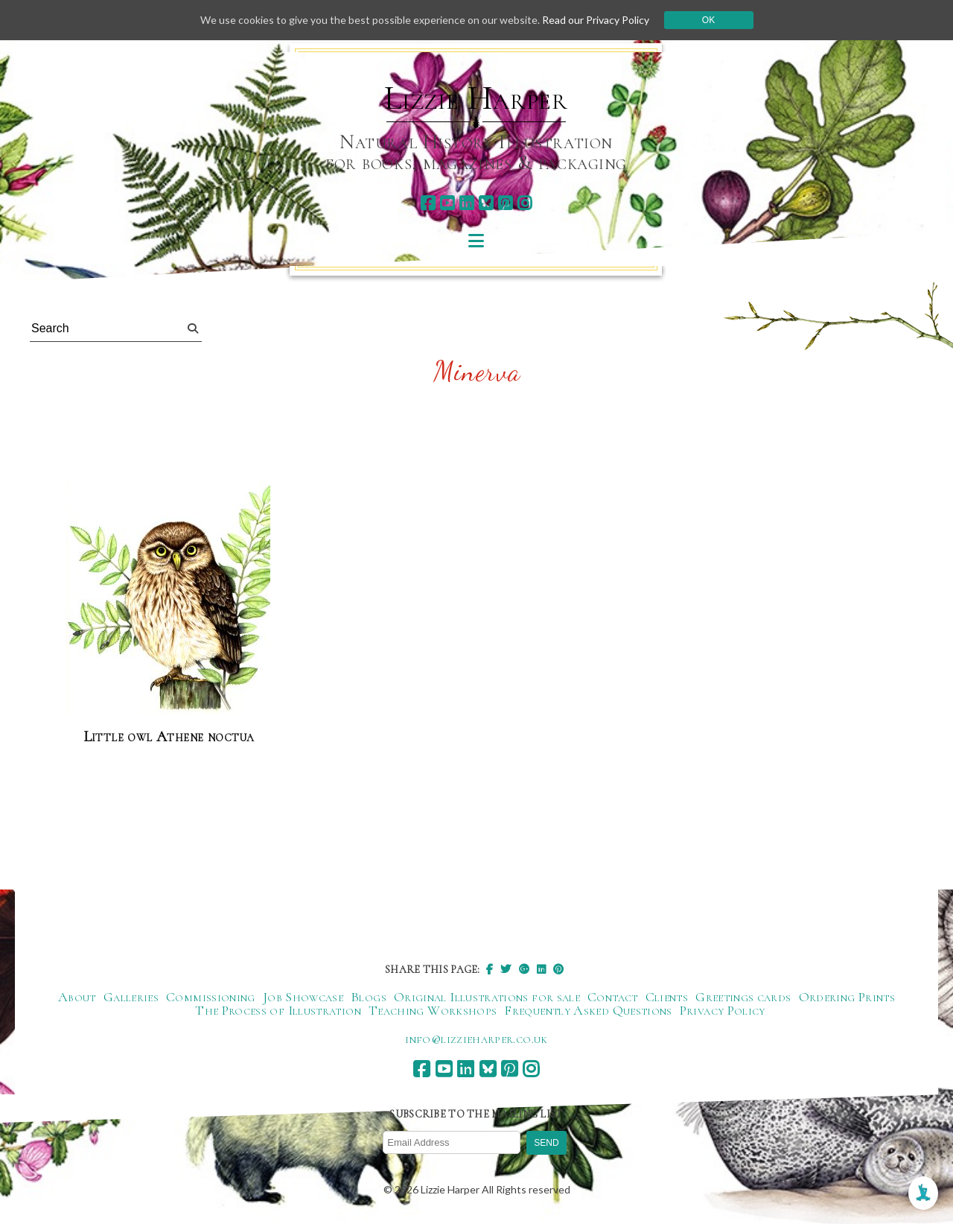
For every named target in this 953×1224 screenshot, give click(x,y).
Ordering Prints (847, 997)
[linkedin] (466, 203)
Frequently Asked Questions (588, 1010)
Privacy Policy (722, 1010)
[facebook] (428, 203)
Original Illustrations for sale (487, 997)
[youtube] (447, 203)
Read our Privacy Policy (595, 19)
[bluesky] (486, 203)
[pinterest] (505, 203)
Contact (612, 997)
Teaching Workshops (433, 1010)
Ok (708, 20)
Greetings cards (743, 997)
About (77, 997)
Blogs (368, 997)
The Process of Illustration (278, 1010)
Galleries (131, 997)
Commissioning (210, 997)
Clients (667, 997)
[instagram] (524, 203)
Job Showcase (303, 997)
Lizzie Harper (476, 98)
